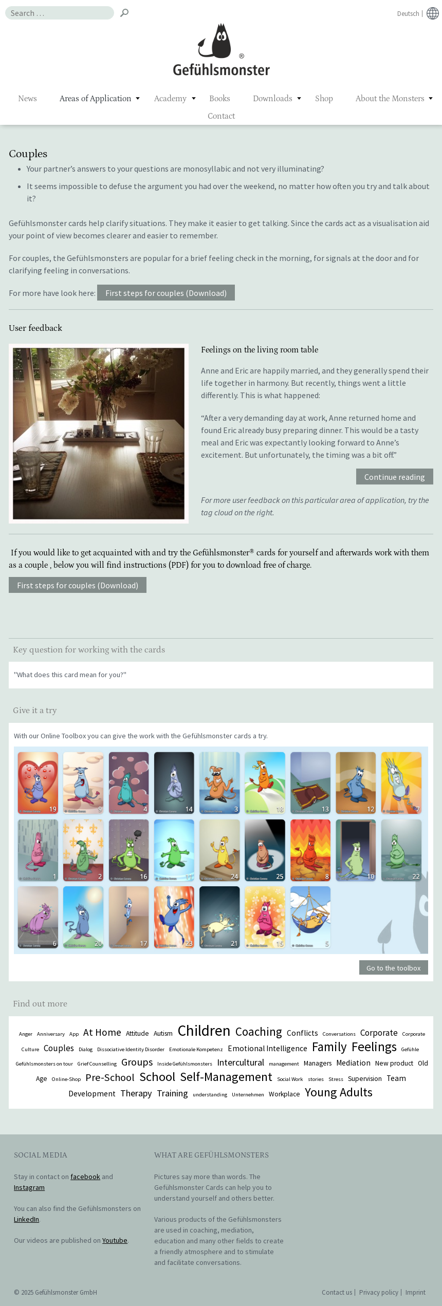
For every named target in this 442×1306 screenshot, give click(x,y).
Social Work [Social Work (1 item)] (290, 1079)
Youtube (114, 1240)
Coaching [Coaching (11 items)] (258, 1031)
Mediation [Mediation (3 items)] (353, 1063)
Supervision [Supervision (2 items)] (365, 1078)
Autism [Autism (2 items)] (163, 1033)
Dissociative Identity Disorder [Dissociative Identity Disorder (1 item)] (130, 1049)
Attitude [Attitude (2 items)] (137, 1033)
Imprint (416, 1292)
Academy (170, 98)
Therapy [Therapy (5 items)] (136, 1093)
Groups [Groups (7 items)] (137, 1062)
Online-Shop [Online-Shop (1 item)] (66, 1079)
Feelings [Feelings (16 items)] (374, 1046)
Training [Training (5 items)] (172, 1093)
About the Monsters (390, 98)
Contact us (337, 1292)
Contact (221, 116)
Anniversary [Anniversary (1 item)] (51, 1034)
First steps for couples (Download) (166, 293)
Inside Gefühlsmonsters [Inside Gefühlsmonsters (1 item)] (184, 1063)
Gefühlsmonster (221, 49)
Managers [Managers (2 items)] (318, 1063)
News (27, 98)
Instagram (29, 1187)
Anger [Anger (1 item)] (25, 1034)
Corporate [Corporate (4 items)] (379, 1032)
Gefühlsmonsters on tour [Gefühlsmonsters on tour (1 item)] (44, 1063)
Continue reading (394, 477)
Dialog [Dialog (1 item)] (86, 1049)
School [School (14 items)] (157, 1077)
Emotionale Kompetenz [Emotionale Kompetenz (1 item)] (196, 1049)
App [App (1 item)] (74, 1034)
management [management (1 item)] (284, 1063)
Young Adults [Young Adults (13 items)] (339, 1092)
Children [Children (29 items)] (204, 1030)
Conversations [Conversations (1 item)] (339, 1034)
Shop (324, 98)
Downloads (272, 98)
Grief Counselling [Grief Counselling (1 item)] (97, 1063)
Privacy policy (378, 1292)
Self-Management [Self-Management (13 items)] (226, 1077)
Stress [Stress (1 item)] (335, 1079)
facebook (85, 1176)
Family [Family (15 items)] (329, 1046)
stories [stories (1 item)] (316, 1079)
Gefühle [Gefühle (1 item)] (410, 1049)
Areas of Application (96, 98)
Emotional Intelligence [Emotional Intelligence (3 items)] (267, 1048)
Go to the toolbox (393, 968)
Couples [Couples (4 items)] (59, 1048)
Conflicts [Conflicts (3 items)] (302, 1033)
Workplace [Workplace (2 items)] (284, 1094)
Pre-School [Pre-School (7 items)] (110, 1077)
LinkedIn (26, 1219)
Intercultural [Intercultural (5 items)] (240, 1062)
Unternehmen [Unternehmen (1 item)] (248, 1094)
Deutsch (408, 13)
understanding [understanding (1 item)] (210, 1094)
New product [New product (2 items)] (394, 1063)
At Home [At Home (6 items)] (102, 1032)
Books (219, 98)
